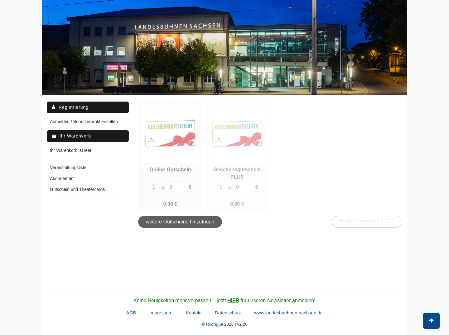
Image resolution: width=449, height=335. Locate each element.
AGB (131, 312)
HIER (233, 300)
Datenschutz (228, 312)
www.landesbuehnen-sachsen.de (288, 312)
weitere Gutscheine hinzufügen (180, 221)
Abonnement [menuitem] (62, 178)
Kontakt (194, 312)
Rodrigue (214, 324)
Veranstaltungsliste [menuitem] (68, 167)
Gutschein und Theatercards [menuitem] (77, 189)
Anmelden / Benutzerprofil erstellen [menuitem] (84, 121)
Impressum (160, 312)
